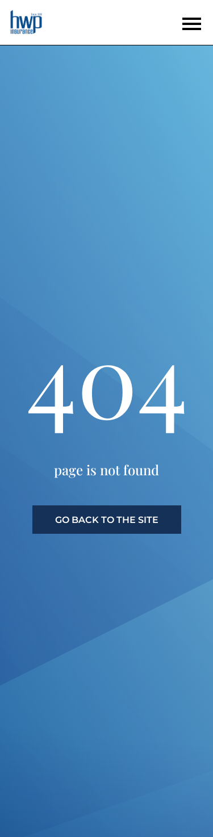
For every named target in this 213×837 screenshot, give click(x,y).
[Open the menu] (191, 23)
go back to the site (106, 519)
